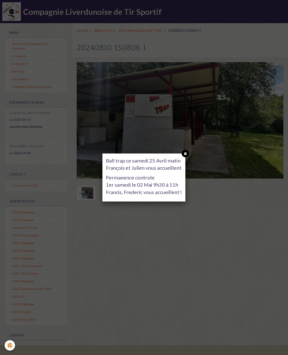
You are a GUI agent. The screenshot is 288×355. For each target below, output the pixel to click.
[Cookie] (10, 345)
